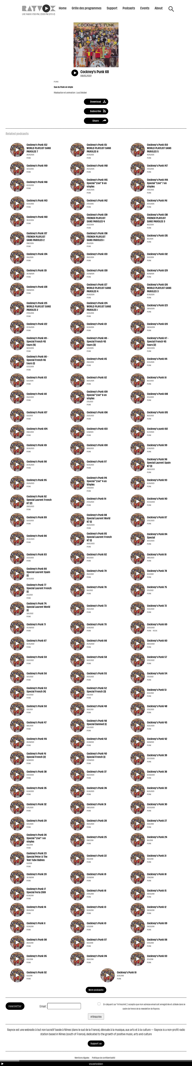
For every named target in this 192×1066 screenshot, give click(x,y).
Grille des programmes (86, 8)
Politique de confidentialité (103, 1057)
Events (144, 8)
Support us (96, 1043)
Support (112, 8)
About (159, 8)
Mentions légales (82, 1057)
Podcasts (129, 8)
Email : (43, 1006)
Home (62, 8)
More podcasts (96, 989)
